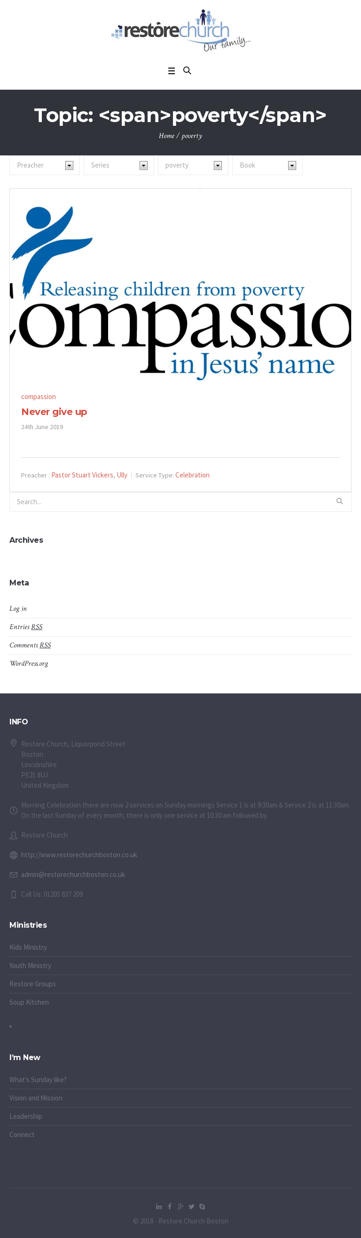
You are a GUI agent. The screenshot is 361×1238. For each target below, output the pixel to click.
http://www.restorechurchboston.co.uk (79, 854)
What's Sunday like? (38, 1079)
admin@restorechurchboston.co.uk (73, 874)
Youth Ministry (30, 965)
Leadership (25, 1116)
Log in (18, 609)
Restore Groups (32, 983)
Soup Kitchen (29, 1002)
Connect (22, 1134)
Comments (30, 645)
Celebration (192, 474)
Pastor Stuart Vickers (82, 474)
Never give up (54, 411)
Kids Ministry (28, 947)
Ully (122, 474)
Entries (25, 627)
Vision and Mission (36, 1097)
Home (166, 136)
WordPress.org (28, 664)
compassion (38, 396)
